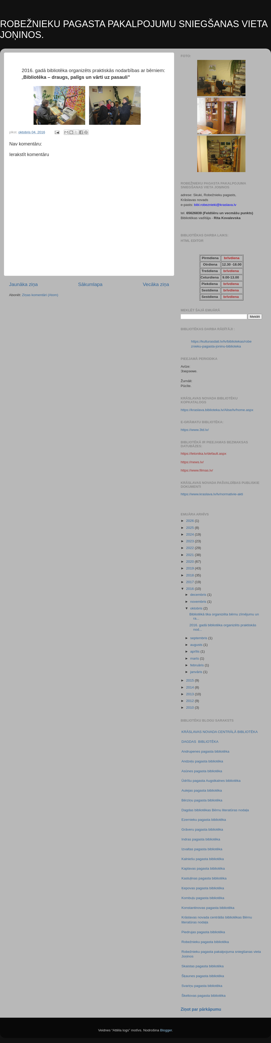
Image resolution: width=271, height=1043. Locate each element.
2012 (190, 701)
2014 (190, 687)
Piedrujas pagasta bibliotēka (203, 932)
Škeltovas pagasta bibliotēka (203, 996)
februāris (197, 665)
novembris (198, 602)
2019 (190, 568)
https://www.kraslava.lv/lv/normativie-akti (212, 494)
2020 (190, 561)
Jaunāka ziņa (23, 284)
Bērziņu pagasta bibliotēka (201, 800)
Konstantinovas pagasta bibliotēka (207, 908)
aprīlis (195, 651)
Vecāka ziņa (156, 284)
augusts (196, 645)
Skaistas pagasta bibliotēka (202, 966)
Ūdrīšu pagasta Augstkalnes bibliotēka (211, 781)
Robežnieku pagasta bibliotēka (205, 942)
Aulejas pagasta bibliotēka (201, 790)
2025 (190, 528)
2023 (190, 541)
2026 (190, 521)
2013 (190, 694)
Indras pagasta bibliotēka (200, 839)
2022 (190, 548)
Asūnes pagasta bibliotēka (201, 771)
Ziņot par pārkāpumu (201, 1009)
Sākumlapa (90, 284)
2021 (190, 555)
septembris (199, 638)
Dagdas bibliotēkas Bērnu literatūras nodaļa (215, 810)
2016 (190, 589)
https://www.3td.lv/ (195, 430)
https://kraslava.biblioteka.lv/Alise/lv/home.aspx (217, 410)
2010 (190, 707)
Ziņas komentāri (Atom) (40, 295)
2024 (190, 534)
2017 (190, 582)
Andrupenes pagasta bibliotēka (205, 751)
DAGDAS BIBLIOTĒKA (199, 742)
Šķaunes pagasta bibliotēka (202, 976)
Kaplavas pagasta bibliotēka (203, 868)
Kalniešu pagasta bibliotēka (202, 859)
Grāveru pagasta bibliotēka (202, 829)
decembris (198, 595)
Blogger (166, 1030)
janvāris (196, 672)
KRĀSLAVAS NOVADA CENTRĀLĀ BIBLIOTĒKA (219, 732)
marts (195, 658)
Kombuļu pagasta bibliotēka (202, 898)
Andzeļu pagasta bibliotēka (202, 761)
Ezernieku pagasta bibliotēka (203, 820)
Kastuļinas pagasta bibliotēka (204, 878)
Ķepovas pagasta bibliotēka (202, 888)
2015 (190, 680)
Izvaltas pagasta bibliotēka (201, 849)
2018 (190, 575)
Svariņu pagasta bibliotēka (201, 986)
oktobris (196, 608)
